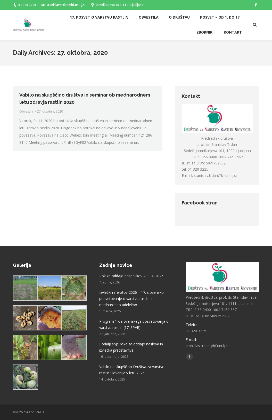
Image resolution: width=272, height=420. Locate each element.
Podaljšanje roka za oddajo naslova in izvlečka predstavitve (131, 347)
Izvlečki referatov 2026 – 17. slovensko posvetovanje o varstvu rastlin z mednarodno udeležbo (131, 298)
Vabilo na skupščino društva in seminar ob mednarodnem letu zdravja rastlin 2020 (84, 98)
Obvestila (26, 111)
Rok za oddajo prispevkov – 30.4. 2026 (131, 275)
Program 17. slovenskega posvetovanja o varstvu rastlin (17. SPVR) (134, 324)
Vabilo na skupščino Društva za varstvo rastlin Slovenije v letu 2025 (131, 369)
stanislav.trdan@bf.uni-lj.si (215, 175)
